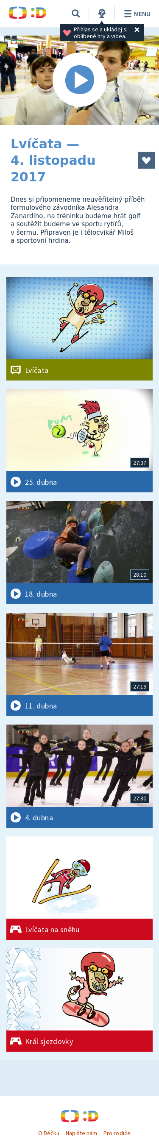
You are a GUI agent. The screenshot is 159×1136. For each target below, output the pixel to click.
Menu (136, 13)
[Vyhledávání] (76, 13)
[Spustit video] (79, 80)
